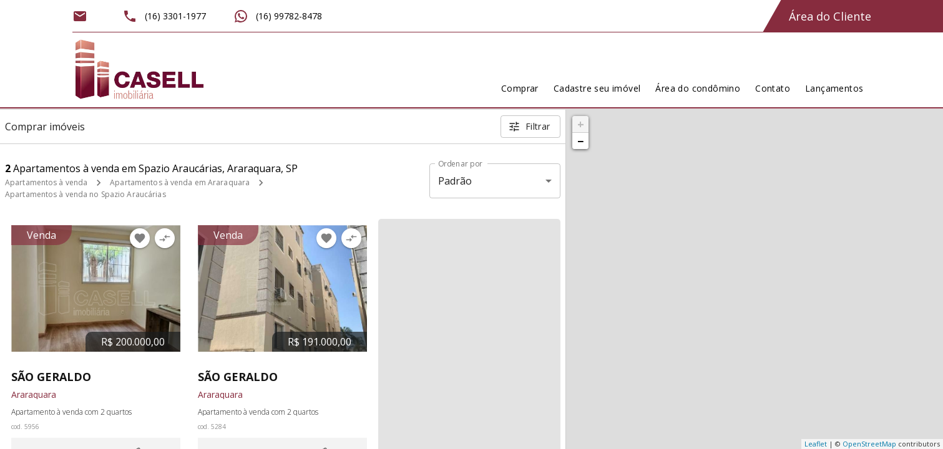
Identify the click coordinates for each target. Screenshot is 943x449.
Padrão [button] (455, 181)
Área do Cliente (830, 16)
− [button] (580, 140)
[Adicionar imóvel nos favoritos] (140, 238)
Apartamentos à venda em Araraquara (180, 182)
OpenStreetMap (869, 443)
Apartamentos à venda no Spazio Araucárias (85, 194)
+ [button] (580, 124)
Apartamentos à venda (46, 182)
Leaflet (815, 443)
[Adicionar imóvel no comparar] (165, 238)
